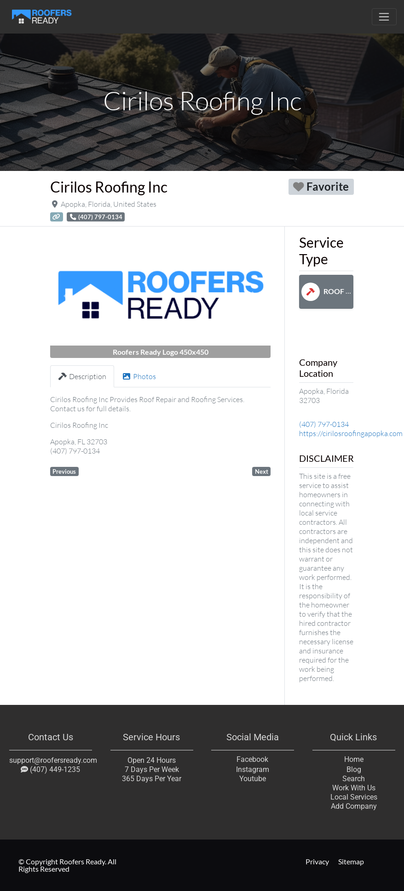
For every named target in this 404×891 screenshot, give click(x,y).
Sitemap (351, 861)
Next (261, 471)
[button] (66, 296)
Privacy (317, 861)
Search (353, 778)
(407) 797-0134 (324, 424)
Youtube (252, 778)
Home (353, 759)
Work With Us (353, 787)
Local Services (353, 797)
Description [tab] (82, 376)
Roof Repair (335, 291)
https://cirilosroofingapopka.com (351, 433)
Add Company (353, 806)
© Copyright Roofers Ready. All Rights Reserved (67, 865)
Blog (353, 769)
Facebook (252, 759)
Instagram (252, 769)
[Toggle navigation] (384, 17)
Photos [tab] (139, 376)
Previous (64, 471)
